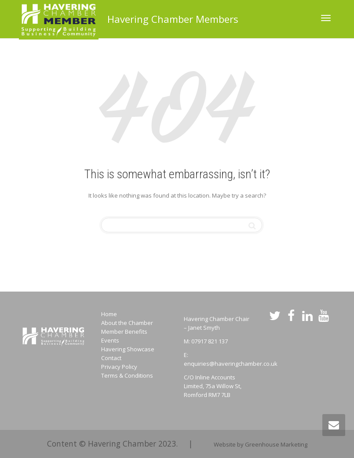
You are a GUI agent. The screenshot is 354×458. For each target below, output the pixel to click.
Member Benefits (124, 331)
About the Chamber (127, 323)
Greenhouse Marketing (276, 444)
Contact (111, 358)
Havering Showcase (127, 349)
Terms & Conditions (127, 375)
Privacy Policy (119, 367)
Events (110, 340)
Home (109, 314)
